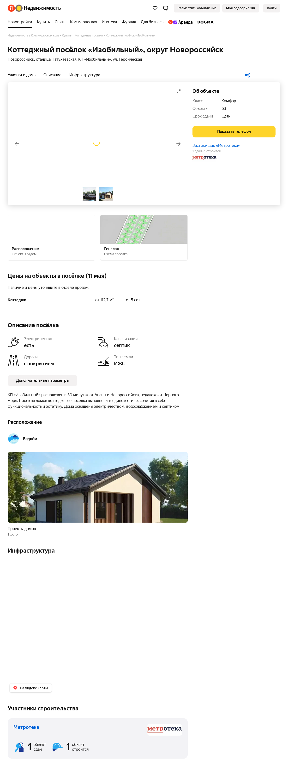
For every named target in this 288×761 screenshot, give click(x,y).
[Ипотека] (109, 22)
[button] (165, 8)
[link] (271, 8)
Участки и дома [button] (22, 75)
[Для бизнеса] (152, 22)
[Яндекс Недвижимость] (38, 8)
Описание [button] (52, 75)
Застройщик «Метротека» (216, 145)
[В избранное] (267, 74)
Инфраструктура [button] (84, 75)
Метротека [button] (26, 727)
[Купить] (43, 22)
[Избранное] (155, 8)
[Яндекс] (11, 8)
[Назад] (17, 143)
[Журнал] (128, 22)
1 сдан (197, 151)
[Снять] (60, 22)
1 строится (212, 151)
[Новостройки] (21, 22)
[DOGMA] (204, 22)
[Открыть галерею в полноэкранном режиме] (178, 91)
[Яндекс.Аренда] (180, 22)
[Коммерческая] (83, 22)
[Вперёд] (178, 143)
